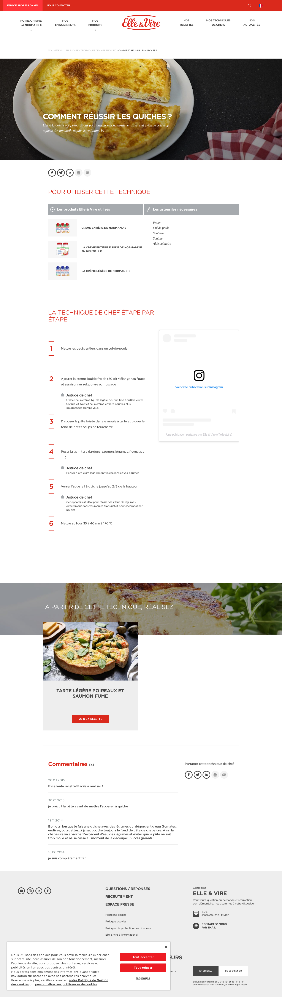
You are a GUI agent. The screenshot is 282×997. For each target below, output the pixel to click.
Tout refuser (143, 967)
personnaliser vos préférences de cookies (66, 984)
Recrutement (119, 897)
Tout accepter (143, 957)
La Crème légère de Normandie (105, 271)
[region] (88, 966)
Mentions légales (115, 914)
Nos (65, 23)
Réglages (143, 978)
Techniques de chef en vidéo (98, 50)
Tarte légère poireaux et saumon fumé (90, 693)
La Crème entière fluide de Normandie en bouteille (111, 249)
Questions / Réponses (127, 889)
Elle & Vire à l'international (121, 934)
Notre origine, (31, 23)
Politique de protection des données (128, 928)
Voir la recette (90, 719)
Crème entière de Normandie (103, 227)
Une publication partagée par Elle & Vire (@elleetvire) (199, 434)
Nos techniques (218, 23)
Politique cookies (115, 921)
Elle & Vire (72, 50)
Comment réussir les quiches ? (137, 50)
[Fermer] (166, 947)
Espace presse (119, 904)
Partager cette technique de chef (209, 763)
